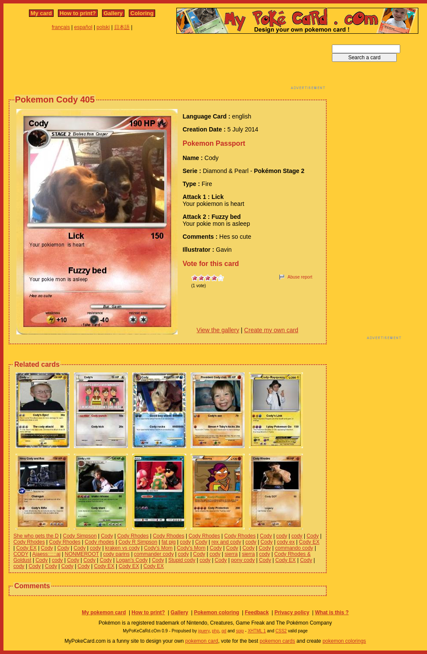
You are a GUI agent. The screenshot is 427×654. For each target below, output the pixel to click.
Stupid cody (181, 560)
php (215, 630)
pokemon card (201, 641)
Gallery (113, 13)
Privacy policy (291, 612)
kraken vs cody (122, 548)
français (61, 27)
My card (41, 13)
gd (224, 630)
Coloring (142, 13)
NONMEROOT (82, 554)
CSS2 (281, 630)
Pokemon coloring (216, 612)
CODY (20, 554)
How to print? (78, 13)
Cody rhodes (99, 542)
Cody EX (309, 542)
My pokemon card (104, 612)
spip (240, 630)
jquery (204, 630)
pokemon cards (277, 641)
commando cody (294, 548)
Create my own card (271, 330)
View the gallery (218, 330)
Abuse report (299, 277)
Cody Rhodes (133, 536)
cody (281, 536)
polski (103, 27)
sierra (231, 554)
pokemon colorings (344, 641)
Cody (107, 536)
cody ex (286, 542)
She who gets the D (36, 536)
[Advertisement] (167, 64)
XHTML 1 (257, 630)
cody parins (116, 554)
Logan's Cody (132, 560)
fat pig (169, 542)
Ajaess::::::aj (46, 554)
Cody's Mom (158, 548)
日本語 (122, 27)
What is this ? (332, 612)
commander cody (154, 554)
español (83, 27)
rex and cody (226, 542)
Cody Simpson (80, 536)
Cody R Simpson (137, 542)
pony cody (243, 560)
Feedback (256, 612)
